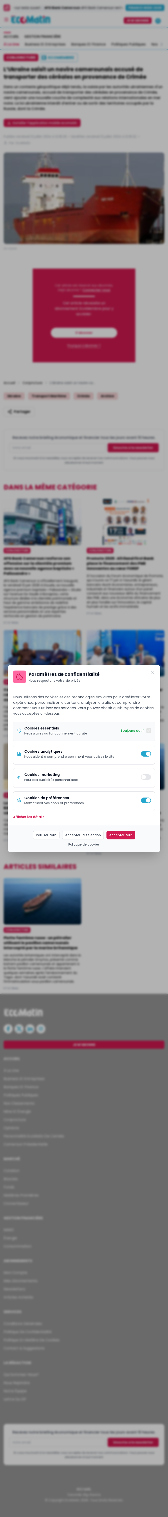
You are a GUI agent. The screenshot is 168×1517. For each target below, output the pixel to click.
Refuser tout (46, 835)
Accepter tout (121, 835)
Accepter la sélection (83, 835)
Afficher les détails (28, 817)
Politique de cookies (84, 844)
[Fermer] (152, 673)
